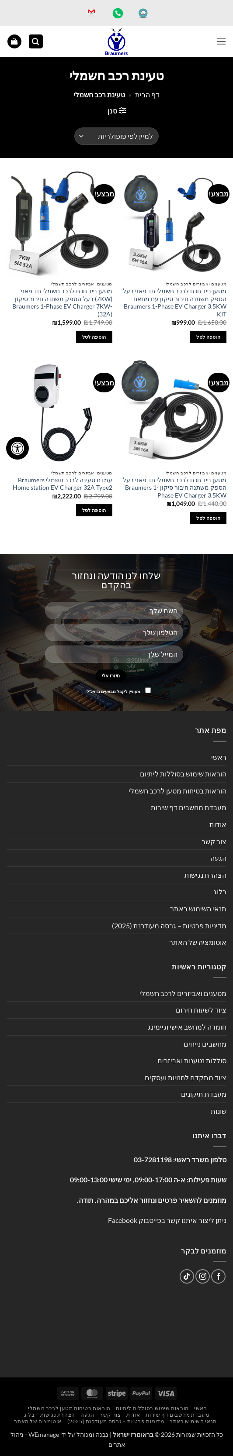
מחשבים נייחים (205, 1044)
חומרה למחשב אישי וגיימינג (187, 1027)
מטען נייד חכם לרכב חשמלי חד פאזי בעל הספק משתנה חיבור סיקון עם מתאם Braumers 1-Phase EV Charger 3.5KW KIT (174, 303)
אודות (217, 824)
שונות (218, 1111)
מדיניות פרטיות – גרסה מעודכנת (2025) (169, 925)
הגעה (218, 858)
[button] (221, 41)
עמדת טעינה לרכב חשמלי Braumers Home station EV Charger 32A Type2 (62, 484)
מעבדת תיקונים (203, 1094)
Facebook (122, 1220)
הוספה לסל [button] (208, 337)
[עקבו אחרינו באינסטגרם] (202, 1276)
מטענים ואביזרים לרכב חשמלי (182, 993)
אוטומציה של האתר (197, 942)
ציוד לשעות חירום (201, 1010)
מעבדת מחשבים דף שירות (188, 807)
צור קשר (214, 841)
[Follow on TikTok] (187, 1276)
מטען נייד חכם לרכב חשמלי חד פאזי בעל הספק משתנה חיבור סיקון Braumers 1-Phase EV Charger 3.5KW (174, 488)
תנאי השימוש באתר (198, 908)
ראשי (218, 757)
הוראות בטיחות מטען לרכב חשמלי (177, 790)
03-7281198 (153, 1159)
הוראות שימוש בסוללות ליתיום (183, 773)
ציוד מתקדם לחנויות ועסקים (185, 1077)
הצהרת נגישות (205, 875)
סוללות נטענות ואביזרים (191, 1060)
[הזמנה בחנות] (116, 136)
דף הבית (147, 94)
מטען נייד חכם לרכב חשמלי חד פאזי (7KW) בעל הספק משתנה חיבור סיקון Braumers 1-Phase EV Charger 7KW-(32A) (62, 303)
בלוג (220, 891)
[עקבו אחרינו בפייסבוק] (218, 1276)
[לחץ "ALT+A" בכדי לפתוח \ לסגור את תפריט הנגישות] (17, 448)
